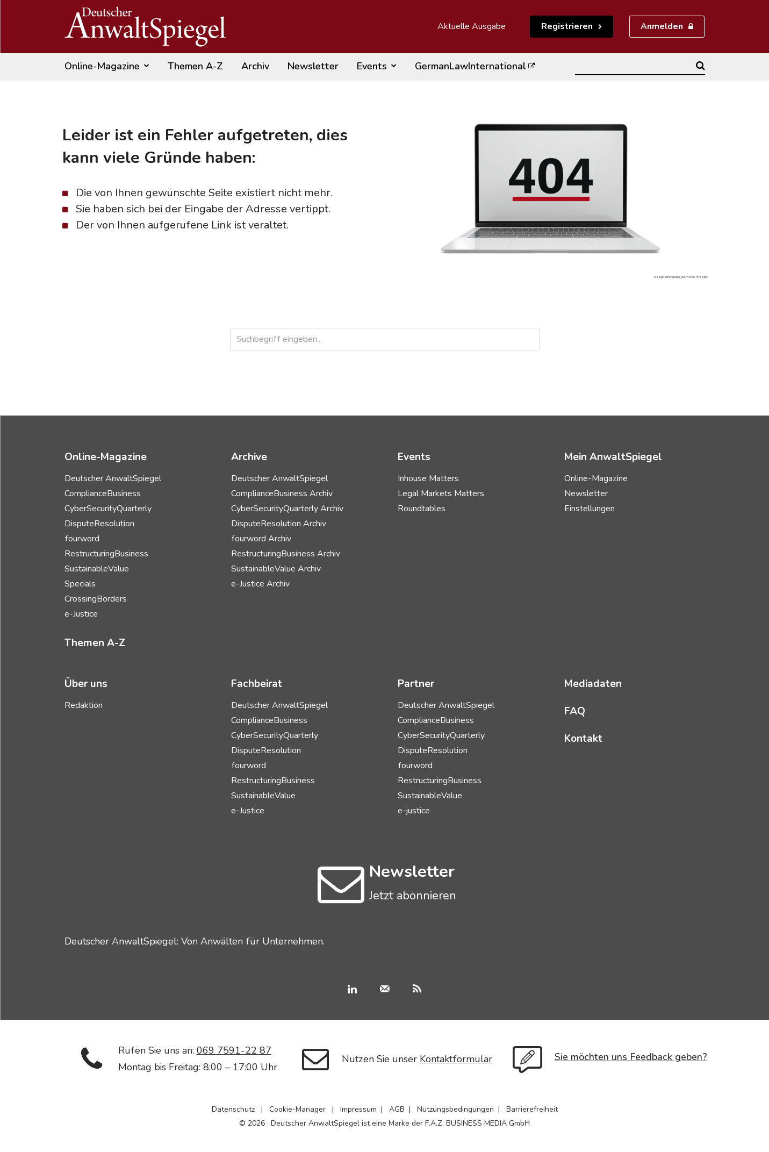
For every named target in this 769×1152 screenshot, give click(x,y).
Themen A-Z (94, 643)
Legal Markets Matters (441, 493)
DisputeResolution (99, 524)
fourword (81, 539)
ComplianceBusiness (102, 493)
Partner (416, 684)
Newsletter (586, 493)
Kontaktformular (456, 1059)
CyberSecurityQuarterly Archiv (287, 508)
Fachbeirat (256, 684)
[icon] (341, 895)
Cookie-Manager (297, 1109)
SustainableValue (96, 569)
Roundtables (421, 508)
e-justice (414, 811)
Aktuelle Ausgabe (471, 26)
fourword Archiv (261, 539)
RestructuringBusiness (106, 554)
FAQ (574, 711)
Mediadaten (593, 684)
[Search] (700, 65)
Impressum (358, 1109)
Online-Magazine (596, 478)
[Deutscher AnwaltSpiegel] (145, 26)
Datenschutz (233, 1109)
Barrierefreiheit (532, 1109)
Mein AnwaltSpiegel (613, 457)
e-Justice (81, 614)
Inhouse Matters (428, 478)
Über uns (85, 684)
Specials (80, 584)
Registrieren (567, 26)
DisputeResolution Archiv (278, 524)
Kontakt (583, 739)
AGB (397, 1109)
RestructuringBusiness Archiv (285, 554)
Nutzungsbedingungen (455, 1109)
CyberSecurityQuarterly (108, 508)
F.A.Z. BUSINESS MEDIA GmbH (477, 1123)
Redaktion (83, 705)
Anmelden (662, 26)
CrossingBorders (95, 599)
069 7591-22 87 (234, 1050)
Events (414, 457)
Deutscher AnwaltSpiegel (112, 478)
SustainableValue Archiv (276, 569)
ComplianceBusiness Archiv (282, 493)
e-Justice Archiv (260, 584)
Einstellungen (589, 508)
